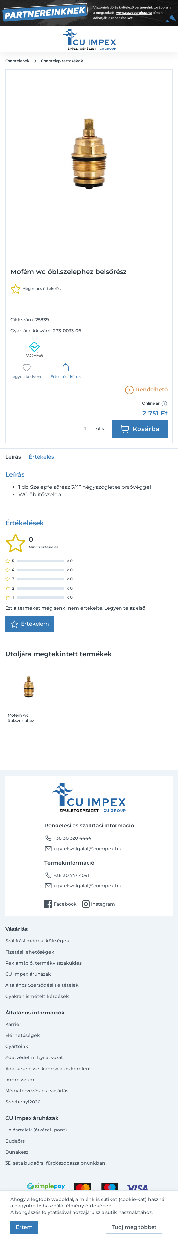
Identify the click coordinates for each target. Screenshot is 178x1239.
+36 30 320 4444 (67, 838)
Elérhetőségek (22, 1035)
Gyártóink (16, 1046)
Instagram (98, 904)
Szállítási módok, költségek (37, 941)
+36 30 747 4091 (66, 875)
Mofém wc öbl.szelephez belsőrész (21, 718)
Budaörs (15, 1141)
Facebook (60, 904)
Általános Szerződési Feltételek (42, 985)
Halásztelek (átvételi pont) (36, 1130)
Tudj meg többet (134, 1227)
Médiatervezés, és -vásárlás (36, 1091)
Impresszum (19, 1080)
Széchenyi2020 (22, 1102)
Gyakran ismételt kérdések (37, 996)
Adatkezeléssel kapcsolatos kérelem (48, 1068)
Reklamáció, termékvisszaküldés (43, 963)
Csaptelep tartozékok (62, 60)
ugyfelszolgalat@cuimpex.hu (82, 849)
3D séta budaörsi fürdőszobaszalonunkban (55, 1163)
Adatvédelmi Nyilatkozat (34, 1057)
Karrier (13, 1024)
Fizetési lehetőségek (29, 952)
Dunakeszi (17, 1152)
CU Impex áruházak (28, 974)
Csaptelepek (17, 60)
